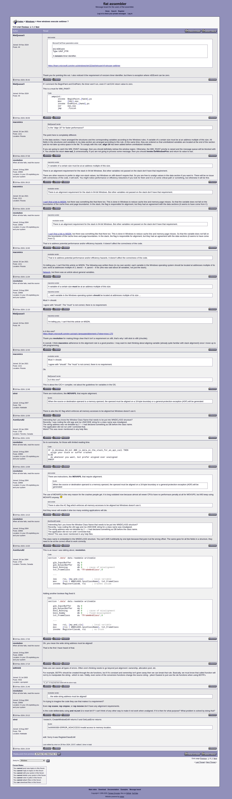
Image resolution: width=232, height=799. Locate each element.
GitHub (128, 793)
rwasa (122, 796)
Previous (25, 27)
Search (113, 11)
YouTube (135, 793)
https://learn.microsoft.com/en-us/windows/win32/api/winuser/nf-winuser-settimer (84, 65)
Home (107, 11)
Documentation (113, 789)
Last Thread (200, 762)
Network (46, 272)
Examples (124, 789)
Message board (135, 789)
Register (121, 11)
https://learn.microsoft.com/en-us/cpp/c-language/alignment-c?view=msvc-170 (78, 333)
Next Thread (211, 762)
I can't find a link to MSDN (54, 202)
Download (102, 789)
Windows (30, 21)
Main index (93, 789)
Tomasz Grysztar (114, 793)
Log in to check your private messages (111, 14)
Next (37, 27)
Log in (130, 14)
